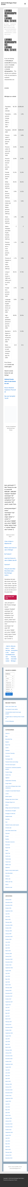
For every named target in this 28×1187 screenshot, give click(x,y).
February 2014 (8, 1118)
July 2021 (7, 913)
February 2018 (8, 987)
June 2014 (7, 1106)
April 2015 (7, 1078)
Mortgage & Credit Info (10, 813)
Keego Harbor (8, 783)
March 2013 (8, 1149)
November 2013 (8, 1126)
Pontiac (7, 836)
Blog (6, 736)
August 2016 (8, 1035)
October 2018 (8, 964)
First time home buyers (10, 764)
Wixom (6, 884)
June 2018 (7, 976)
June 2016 (7, 1041)
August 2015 (8, 1067)
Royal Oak (7, 847)
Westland (7, 876)
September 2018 (9, 967)
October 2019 (8, 939)
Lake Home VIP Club (9, 597)
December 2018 (8, 959)
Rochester (7, 844)
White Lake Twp (8, 881)
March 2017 (8, 1018)
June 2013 (7, 1141)
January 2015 (8, 1087)
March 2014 (8, 1115)
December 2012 (8, 1158)
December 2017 (8, 993)
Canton (7, 747)
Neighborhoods (8, 816)
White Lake (7, 878)
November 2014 (8, 1092)
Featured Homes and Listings (11, 761)
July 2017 (7, 1007)
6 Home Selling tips (9, 721)
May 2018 (7, 979)
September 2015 (9, 1064)
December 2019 (8, 936)
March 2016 (8, 1047)
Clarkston (7, 750)
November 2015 (8, 1058)
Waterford (7, 867)
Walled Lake (8, 864)
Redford (7, 839)
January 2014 (8, 1121)
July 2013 (7, 1138)
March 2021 (8, 919)
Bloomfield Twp (8, 739)
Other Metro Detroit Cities (10, 830)
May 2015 (7, 1075)
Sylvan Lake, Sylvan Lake (11, 706)
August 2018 (8, 970)
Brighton (7, 742)
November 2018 (8, 962)
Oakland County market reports (12, 824)
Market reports (8, 796)
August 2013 (8, 1135)
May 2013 (7, 1143)
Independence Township (10, 780)
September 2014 (9, 1098)
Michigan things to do (10, 802)
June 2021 (7, 916)
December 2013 (8, 1123)
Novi (6, 822)
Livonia (13, 27)
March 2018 (8, 984)
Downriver (7, 756)
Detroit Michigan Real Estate (8, 3)
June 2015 (7, 1072)
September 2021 (9, 911)
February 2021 (8, 922)
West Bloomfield (8, 873)
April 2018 (7, 982)
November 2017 (8, 996)
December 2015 (8, 1055)
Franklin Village (8, 772)
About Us (7, 733)
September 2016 (9, 1033)
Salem (6, 850)
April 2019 (7, 947)
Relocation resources (10, 29)
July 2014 (7, 1104)
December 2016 (8, 1027)
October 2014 (8, 1095)
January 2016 (8, 1052)
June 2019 (7, 942)
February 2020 (8, 930)
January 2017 (8, 1024)
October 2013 (8, 1129)
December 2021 (8, 902)
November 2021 (8, 905)
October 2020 (8, 928)
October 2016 (8, 1030)
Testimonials (8, 859)
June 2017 (7, 1010)
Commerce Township (9, 753)
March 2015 (8, 1081)
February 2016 (8, 1050)
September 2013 (9, 1132)
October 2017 (8, 999)
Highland (7, 777)
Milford (6, 805)
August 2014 (8, 1101)
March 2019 (8, 950)
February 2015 (8, 1084)
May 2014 (7, 1109)
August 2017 (8, 1004)
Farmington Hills (8, 759)
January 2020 (8, 933)
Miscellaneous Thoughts (10, 810)
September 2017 (9, 1001)
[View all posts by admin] (6, 24)
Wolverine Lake (8, 887)
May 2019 (7, 945)
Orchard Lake (8, 827)
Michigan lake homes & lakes (11, 799)
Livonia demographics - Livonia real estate (10, 32)
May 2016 (7, 1044)
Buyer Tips (7, 744)
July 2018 (7, 973)
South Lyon (7, 856)
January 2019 (8, 956)
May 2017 (7, 1013)
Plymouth (7, 833)
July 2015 (7, 1070)
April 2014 (7, 1112)
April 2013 (7, 1146)
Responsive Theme (13, 1180)
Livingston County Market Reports (12, 790)
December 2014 (8, 1089)
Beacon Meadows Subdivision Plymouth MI (10, 390)
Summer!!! (7, 564)
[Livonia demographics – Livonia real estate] (10, 25)
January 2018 (8, 990)
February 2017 (8, 1021)
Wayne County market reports (11, 870)
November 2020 (8, 925)
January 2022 (8, 899)
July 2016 (7, 1038)
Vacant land (8, 861)
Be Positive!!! (7, 554)
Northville (7, 819)
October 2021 (8, 908)
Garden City (8, 774)
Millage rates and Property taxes (12, 807)
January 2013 (8, 1155)
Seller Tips (7, 853)
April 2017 (7, 1016)
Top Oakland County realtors (11, 709)
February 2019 (8, 953)
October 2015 (8, 1061)
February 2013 (8, 1152)
